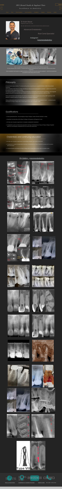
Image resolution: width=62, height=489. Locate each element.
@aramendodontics (44, 40)
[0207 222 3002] (49, 478)
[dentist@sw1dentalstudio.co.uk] (34, 478)
